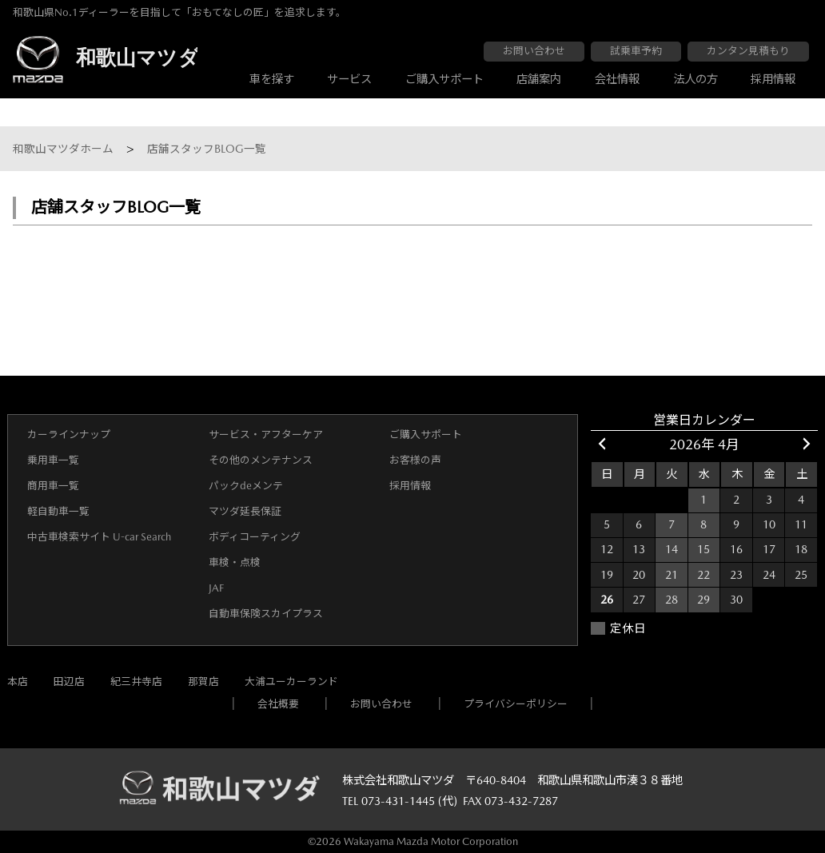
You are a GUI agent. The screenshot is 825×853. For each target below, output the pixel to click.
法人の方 (695, 79)
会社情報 (617, 79)
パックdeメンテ (246, 486)
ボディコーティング (255, 537)
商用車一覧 (53, 486)
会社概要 (278, 704)
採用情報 (773, 79)
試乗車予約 (636, 51)
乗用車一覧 (53, 460)
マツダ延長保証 (245, 511)
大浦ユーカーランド (291, 682)
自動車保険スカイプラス (266, 614)
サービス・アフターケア (266, 434)
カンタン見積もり (748, 51)
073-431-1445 (398, 801)
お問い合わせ (534, 51)
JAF (216, 588)
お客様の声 (415, 460)
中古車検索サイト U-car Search (99, 537)
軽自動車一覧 (58, 511)
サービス (349, 79)
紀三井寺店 (136, 682)
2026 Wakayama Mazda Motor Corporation (417, 841)
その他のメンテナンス (261, 460)
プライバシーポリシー (516, 704)
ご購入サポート (444, 79)
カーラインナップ (68, 434)
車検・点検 (235, 562)
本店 (17, 682)
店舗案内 (538, 79)
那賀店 (203, 682)
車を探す (271, 79)
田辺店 (69, 682)
